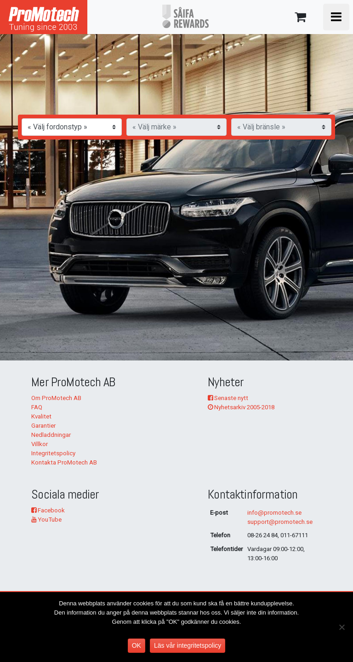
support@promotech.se (280, 521)
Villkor (39, 444)
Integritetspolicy (53, 453)
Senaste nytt (228, 398)
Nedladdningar (51, 434)
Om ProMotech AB (56, 398)
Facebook (48, 510)
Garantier (43, 425)
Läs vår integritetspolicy (187, 645)
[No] (341, 627)
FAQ (36, 407)
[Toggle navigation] (336, 17)
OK (136, 645)
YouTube (46, 519)
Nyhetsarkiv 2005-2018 (241, 407)
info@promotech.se (274, 512)
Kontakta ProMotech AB (64, 462)
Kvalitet (41, 416)
